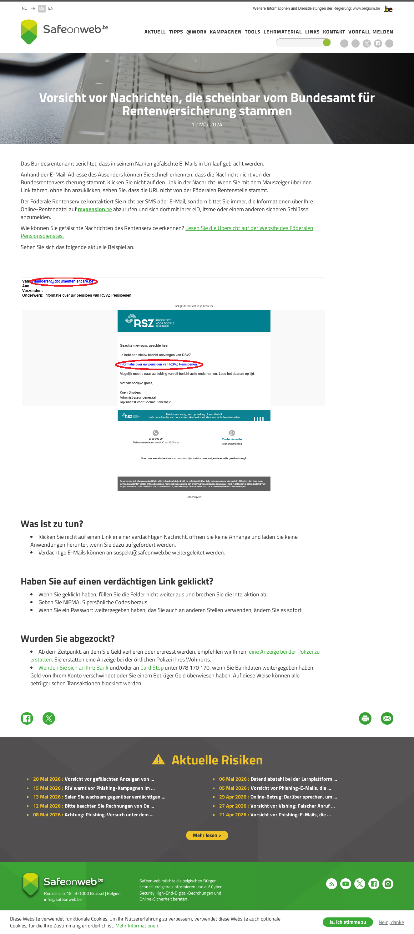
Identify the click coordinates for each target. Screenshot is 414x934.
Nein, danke (391, 922)
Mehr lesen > (207, 835)
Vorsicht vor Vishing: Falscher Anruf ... (292, 805)
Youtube (355, 43)
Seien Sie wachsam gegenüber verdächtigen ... (115, 796)
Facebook (378, 43)
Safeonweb (64, 31)
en (50, 8)
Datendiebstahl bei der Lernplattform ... (294, 778)
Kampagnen (226, 31)
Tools (252, 31)
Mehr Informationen (136, 925)
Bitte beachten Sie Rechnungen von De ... (109, 805)
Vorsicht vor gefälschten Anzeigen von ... (109, 778)
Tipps (176, 31)
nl (24, 8)
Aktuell (155, 31)
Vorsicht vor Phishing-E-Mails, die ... (291, 787)
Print (365, 718)
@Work (196, 31)
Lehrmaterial (283, 31)
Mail (387, 718)
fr (33, 8)
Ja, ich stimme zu (348, 922)
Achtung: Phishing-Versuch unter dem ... (109, 814)
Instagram (389, 43)
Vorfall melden (370, 31)
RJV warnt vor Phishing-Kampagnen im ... (110, 787)
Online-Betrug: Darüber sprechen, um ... (293, 796)
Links (312, 31)
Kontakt (334, 31)
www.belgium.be (366, 8)
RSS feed (344, 43)
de (42, 8)
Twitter (49, 718)
